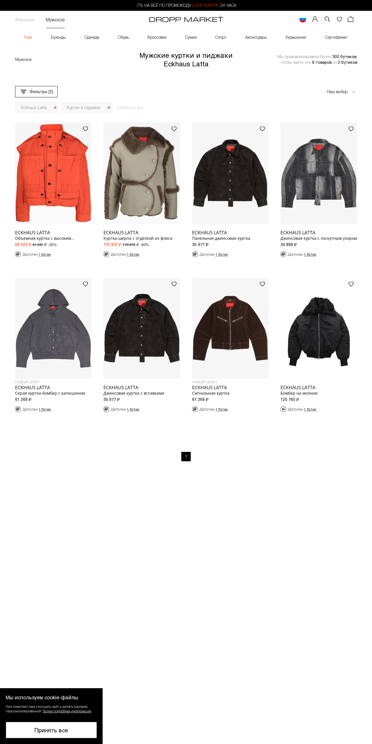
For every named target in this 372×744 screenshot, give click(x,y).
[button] (51, 716)
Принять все (51, 730)
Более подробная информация (67, 711)
